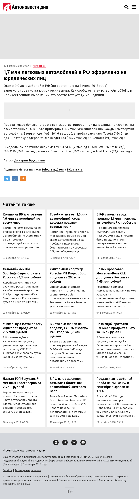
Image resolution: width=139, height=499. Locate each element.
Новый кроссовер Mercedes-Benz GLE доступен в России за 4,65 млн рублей (112, 275)
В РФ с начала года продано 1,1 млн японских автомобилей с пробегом (116, 218)
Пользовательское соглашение (77, 480)
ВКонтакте (75, 169)
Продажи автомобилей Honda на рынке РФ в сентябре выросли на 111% (114, 385)
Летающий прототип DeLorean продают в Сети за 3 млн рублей (116, 328)
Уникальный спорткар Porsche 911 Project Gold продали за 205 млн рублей (68, 275)
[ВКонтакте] (15, 178)
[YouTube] (83, 442)
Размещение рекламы (28, 470)
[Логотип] (25, 7)
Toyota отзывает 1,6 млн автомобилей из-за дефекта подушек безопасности (68, 220)
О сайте (7, 470)
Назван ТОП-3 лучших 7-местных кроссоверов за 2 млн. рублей (22, 383)
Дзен (60, 169)
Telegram (48, 169)
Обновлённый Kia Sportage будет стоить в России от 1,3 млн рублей (22, 273)
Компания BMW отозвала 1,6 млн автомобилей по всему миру (22, 218)
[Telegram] (7, 178)
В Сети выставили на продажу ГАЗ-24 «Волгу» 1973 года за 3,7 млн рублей (69, 330)
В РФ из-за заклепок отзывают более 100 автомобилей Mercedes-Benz (68, 385)
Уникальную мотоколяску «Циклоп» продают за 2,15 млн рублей (22, 328)
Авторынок (39, 65)
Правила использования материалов (25, 476)
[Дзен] (56, 442)
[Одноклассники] (23, 178)
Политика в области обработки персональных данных (82, 476)
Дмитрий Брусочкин (29, 160)
